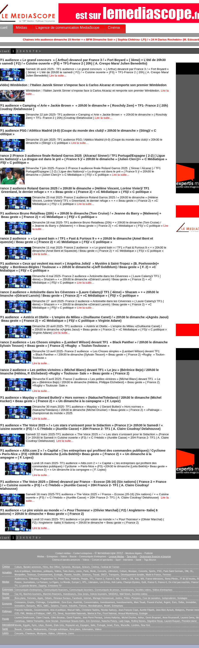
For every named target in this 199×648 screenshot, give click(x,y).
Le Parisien (42, 582)
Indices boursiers (98, 594)
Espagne (84, 625)
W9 (142, 579)
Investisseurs (127, 590)
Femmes (167, 574)
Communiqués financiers (56, 590)
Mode (93, 571)
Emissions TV (55, 586)
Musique (76, 567)
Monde (18, 625)
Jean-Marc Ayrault (164, 610)
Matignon (179, 610)
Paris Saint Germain (173, 571)
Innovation (20, 606)
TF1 (91, 579)
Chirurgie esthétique (58, 629)
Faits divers (68, 571)
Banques (30, 606)
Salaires (54, 606)
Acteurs (86, 567)
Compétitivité (53, 602)
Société (5, 598)
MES (39, 606)
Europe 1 (76, 582)
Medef (107, 606)
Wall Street (125, 594)
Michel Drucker (129, 617)
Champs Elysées (131, 582)
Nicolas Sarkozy (109, 610)
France (63, 606)
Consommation (91, 602)
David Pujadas (74, 617)
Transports (114, 574)
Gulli (144, 582)
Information (87, 629)
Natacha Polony (109, 621)
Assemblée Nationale (75, 613)
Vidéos (63, 556)
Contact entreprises (82, 553)
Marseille (125, 625)
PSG (159, 571)
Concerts (102, 571)
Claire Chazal (42, 617)
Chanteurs (30, 633)
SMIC (46, 606)
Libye (41, 625)
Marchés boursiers (32, 594)
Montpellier (20, 574)
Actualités (7, 572)
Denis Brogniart (153, 617)
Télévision (34, 579)
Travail (96, 574)
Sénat (60, 613)
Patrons (82, 606)
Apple (40, 598)
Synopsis (66, 567)
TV (16, 586)
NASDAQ (113, 594)
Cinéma (114, 27)
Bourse (73, 556)
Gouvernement (41, 610)
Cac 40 (18, 594)
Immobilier (191, 602)
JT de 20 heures (187, 579)
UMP (48, 613)
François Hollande (23, 610)
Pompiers (136, 598)
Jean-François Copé (128, 610)
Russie (48, 625)
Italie (93, 625)
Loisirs (5, 633)
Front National (110, 613)
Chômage (40, 602)
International (8, 625)
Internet (87, 598)
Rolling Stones (138, 621)
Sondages (182, 598)
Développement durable (132, 574)
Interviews (128, 560)
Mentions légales (133, 553)
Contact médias (62, 553)
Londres (135, 625)
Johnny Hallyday (112, 617)
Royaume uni (72, 625)
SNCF (104, 574)
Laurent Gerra (187, 617)
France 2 (99, 579)
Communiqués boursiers (81, 590)
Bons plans (20, 598)
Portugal (101, 625)
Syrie (34, 625)
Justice (118, 598)
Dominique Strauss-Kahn (72, 621)
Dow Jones (83, 594)
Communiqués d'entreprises (92, 556)
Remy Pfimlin (171, 579)
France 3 (110, 579)
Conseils (27, 629)
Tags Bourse (150, 560)
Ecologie (58, 574)
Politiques (7, 611)
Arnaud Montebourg (127, 613)
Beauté (18, 629)
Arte (137, 579)
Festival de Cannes (110, 567)
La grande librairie (28, 586)
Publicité (148, 553)
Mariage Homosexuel (103, 598)
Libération (93, 582)
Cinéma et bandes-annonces (66, 560)
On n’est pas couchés (178, 582)
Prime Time (63, 579)
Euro (174, 602)
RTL (84, 582)
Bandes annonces (32, 567)
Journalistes (29, 582)
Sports (152, 571)
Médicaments (39, 629)
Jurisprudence (169, 598)
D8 (131, 579)
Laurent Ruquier (172, 621)
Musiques (41, 633)
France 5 (152, 582)
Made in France (153, 574)
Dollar (181, 602)
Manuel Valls (73, 610)
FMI (22, 613)
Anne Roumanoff (171, 617)
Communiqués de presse (107, 590)
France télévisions (154, 579)
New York (145, 625)
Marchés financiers (52, 594)
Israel (109, 625)
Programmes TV (49, 579)
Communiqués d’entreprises (28, 590)
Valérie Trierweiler (35, 621)
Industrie (73, 606)
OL (191, 571)
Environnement (45, 574)
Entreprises (52, 556)
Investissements (124, 602)
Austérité (77, 602)
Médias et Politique (35, 613)
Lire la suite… (57, 75)
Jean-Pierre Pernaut (92, 617)
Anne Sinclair (51, 621)
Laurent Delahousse (24, 617)
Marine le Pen (94, 613)
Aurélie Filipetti (147, 610)
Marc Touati (139, 602)
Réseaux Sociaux (61, 598)
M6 (117, 579)
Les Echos (105, 582)
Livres (79, 571)
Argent (167, 602)
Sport (118, 560)
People (84, 579)
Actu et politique (22, 571)
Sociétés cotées (143, 590)
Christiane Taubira (90, 610)
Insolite (76, 574)
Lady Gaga (124, 621)
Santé (138, 560)
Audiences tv (21, 579)
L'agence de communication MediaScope (67, 27)
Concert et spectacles (102, 560)
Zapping (42, 586)
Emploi (30, 602)
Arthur (141, 617)
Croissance (20, 602)
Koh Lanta (117, 582)
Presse (18, 582)
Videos (86, 560)
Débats (48, 598)
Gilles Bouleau (58, 617)
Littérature (113, 571)
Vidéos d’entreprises (162, 590)
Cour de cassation (151, 598)
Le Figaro (53, 582)
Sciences (86, 574)
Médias (21, 27)
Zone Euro (66, 602)
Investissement (107, 602)
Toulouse (31, 574)
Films (45, 567)
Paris (86, 571)
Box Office (55, 567)
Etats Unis (59, 625)
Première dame (189, 621)
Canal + (125, 579)
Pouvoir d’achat (154, 602)
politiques (48, 571)
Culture (18, 567)
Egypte (26, 625)
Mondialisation (95, 606)
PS (54, 613)
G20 (17, 613)
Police (127, 598)
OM (186, 571)
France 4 (162, 582)
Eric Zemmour (93, 621)
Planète (68, 574)
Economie (7, 603)
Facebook (77, 598)
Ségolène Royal (155, 621)
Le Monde (65, 582)
